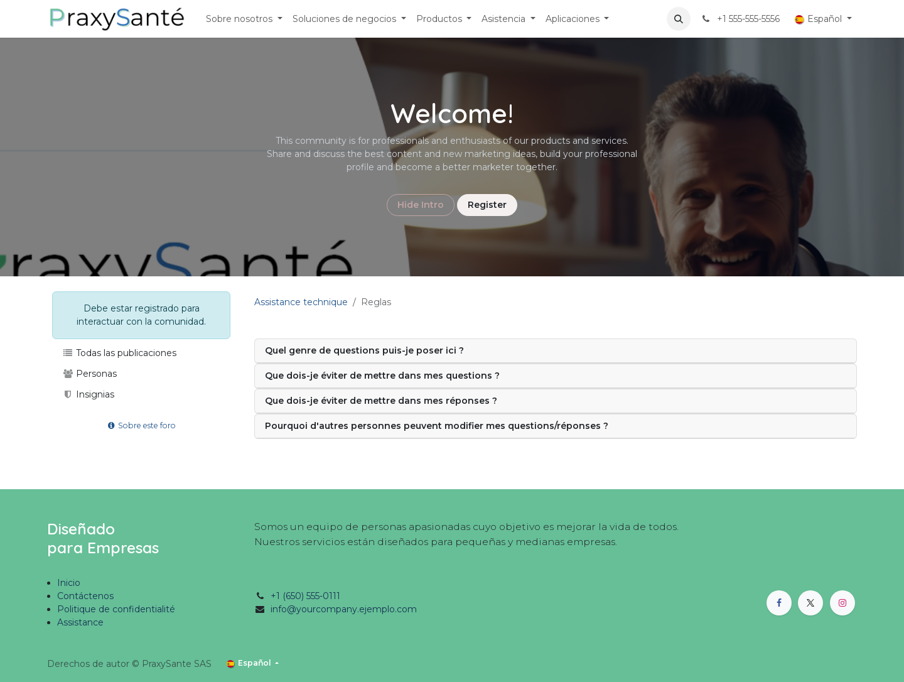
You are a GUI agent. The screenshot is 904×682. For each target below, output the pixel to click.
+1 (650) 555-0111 (305, 596)
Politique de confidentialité (116, 609)
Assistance (80, 622)
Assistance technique (301, 302)
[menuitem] (244, 19)
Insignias (88, 394)
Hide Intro (420, 204)
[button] (679, 19)
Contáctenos (85, 596)
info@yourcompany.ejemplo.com (344, 609)
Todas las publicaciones (119, 353)
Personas (89, 373)
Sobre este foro (141, 425)
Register (487, 204)
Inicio (68, 582)
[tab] (555, 351)
